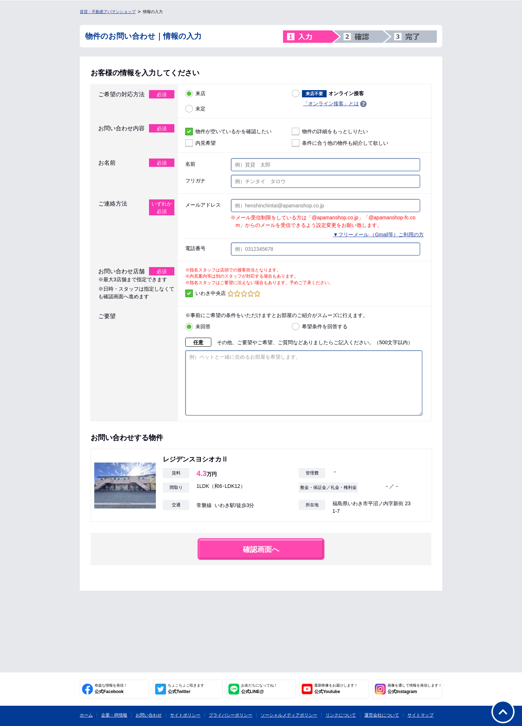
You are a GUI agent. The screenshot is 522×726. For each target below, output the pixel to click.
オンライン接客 (328, 93)
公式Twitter (186, 688)
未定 (195, 109)
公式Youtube (336, 688)
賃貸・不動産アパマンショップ (108, 11)
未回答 (198, 326)
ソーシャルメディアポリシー (289, 715)
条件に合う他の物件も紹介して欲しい (340, 143)
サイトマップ (420, 715)
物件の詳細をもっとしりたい (330, 131)
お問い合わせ (149, 715)
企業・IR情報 (114, 715)
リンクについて (341, 715)
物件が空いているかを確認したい (228, 131)
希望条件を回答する (320, 326)
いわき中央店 (222, 293)
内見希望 (200, 143)
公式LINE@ (259, 688)
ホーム (86, 715)
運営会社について (381, 715)
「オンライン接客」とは (331, 103)
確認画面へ (261, 560)
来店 (195, 93)
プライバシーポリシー (230, 715)
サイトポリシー (185, 715)
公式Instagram (415, 688)
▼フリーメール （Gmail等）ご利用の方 (378, 234)
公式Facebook (111, 688)
